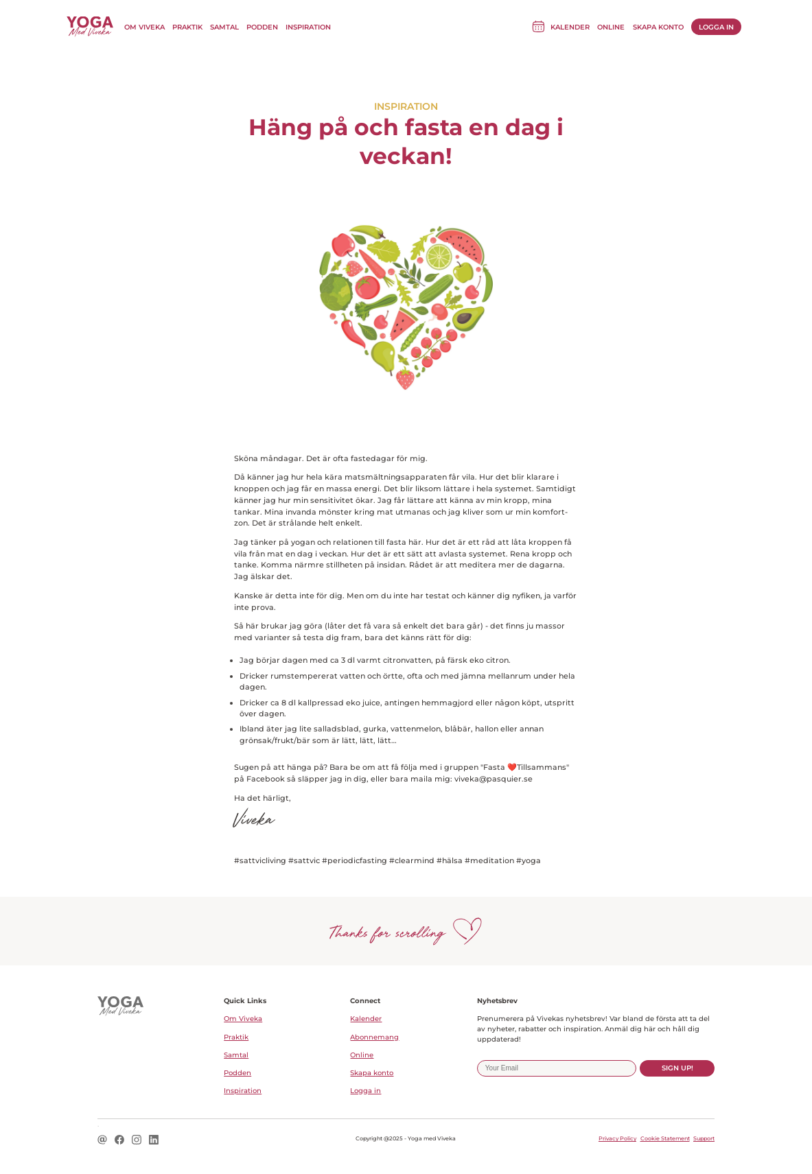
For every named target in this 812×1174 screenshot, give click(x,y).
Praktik (187, 27)
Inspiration (308, 27)
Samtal (224, 27)
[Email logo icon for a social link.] (102, 1140)
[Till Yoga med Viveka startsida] (90, 26)
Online (611, 27)
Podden (262, 27)
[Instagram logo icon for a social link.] (136, 1140)
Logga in (716, 27)
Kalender (570, 27)
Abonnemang (374, 1037)
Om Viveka (144, 27)
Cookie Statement (665, 1138)
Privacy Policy (617, 1138)
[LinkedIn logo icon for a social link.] (154, 1140)
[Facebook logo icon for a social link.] (119, 1140)
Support (704, 1138)
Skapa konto (658, 27)
